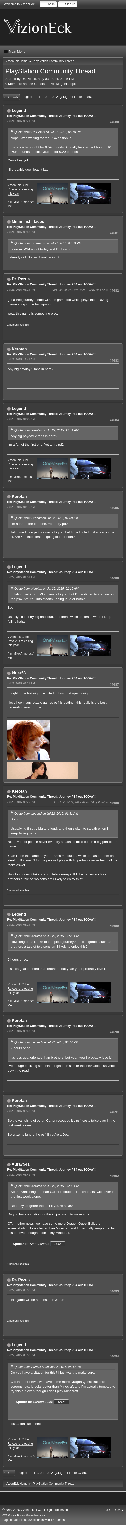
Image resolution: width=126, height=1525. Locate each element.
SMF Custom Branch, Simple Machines (23, 1515)
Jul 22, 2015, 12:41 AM (21, 359)
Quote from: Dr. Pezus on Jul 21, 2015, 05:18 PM (47, 132)
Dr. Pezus (21, 279)
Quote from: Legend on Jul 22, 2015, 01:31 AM (46, 813)
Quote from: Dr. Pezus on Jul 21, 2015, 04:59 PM (47, 243)
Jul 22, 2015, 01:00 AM (21, 418)
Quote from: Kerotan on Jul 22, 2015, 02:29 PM (46, 936)
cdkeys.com (44, 152)
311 (48, 97)
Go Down (11, 97)
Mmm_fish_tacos (28, 221)
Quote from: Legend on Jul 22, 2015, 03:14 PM (46, 1042)
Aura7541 (21, 1164)
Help (107, 1509)
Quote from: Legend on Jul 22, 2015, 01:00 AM (46, 518)
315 (79, 97)
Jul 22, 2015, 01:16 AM (21, 506)
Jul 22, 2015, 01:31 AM (21, 577)
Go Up (8, 1472)
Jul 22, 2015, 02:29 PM (21, 801)
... (43, 97)
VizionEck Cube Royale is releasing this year (20, 189)
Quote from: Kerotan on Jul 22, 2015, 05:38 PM (46, 1186)
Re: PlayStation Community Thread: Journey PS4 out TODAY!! (51, 116)
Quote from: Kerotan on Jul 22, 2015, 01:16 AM (46, 588)
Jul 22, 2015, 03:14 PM (21, 924)
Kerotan (19, 349)
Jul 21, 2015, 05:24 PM (21, 120)
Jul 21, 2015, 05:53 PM (21, 231)
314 (72, 97)
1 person (12, 324)
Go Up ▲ (118, 1509)
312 (55, 97)
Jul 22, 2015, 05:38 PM (21, 1110)
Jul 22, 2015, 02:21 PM (21, 683)
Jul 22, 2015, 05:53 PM (21, 1290)
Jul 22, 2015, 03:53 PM (21, 1030)
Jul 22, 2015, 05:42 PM (21, 1174)
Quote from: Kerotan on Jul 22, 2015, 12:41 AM (46, 430)
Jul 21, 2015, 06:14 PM (21, 289)
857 (90, 97)
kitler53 (19, 673)
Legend (19, 110)
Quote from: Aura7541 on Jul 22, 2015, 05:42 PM (47, 1367)
